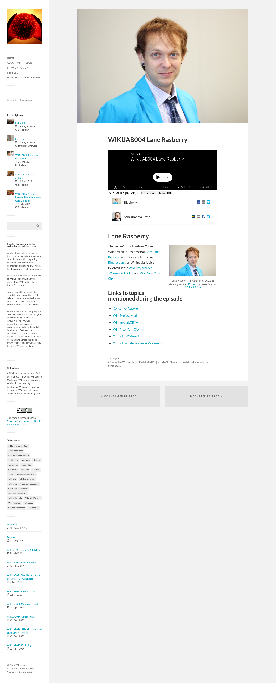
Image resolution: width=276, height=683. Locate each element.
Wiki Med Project (150, 362)
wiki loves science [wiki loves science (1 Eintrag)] (26, 479)
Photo (191, 284)
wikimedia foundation (196, 362)
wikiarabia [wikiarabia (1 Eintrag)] (12, 469)
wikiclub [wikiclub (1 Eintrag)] (36, 469)
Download (148, 192)
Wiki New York (172, 362)
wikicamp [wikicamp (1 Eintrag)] (25, 469)
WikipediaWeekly (16, 253)
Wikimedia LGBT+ (121, 273)
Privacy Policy (17, 67)
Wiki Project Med (141, 268)
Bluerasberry (117, 262)
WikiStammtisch (15, 275)
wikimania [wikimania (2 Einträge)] (12, 484)
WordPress (28, 668)
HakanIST (20, 123)
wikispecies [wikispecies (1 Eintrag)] (33, 507)
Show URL (164, 192)
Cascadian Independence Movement (137, 343)
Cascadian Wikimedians (123, 362)
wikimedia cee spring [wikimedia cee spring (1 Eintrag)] (30, 484)
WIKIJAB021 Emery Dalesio (21, 591)
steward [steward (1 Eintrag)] (36, 460)
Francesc (19, 139)
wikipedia (115, 365)
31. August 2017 (117, 358)
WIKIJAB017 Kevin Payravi (21, 645)
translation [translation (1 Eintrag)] (13, 465)
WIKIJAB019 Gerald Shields (21, 616)
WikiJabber (21, 664)
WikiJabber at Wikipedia (24, 77)
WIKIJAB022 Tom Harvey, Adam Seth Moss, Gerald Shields (28, 197)
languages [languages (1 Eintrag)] (25, 460)
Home (11, 57)
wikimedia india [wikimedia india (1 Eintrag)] (15, 498)
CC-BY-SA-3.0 (193, 287)
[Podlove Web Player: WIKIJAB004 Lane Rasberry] (162, 170)
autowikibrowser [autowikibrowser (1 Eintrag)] (15, 450)
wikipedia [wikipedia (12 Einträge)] (28, 503)
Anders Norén (26, 672)
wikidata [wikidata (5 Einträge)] (12, 479)
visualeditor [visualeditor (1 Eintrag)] (26, 465)
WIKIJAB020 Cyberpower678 (22, 604)
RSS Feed (12, 72)
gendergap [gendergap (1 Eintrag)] (13, 460)
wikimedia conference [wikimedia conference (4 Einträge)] (17, 488)
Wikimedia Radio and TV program (24, 311)
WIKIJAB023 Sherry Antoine (21, 562)
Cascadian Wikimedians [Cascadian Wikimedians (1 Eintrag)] (18, 455)
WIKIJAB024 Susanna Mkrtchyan (24, 549)
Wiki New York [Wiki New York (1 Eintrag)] (14, 503)
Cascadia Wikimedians (128, 336)
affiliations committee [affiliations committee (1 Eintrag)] (17, 446)
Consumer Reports (126, 308)
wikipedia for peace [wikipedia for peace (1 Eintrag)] (16, 507)
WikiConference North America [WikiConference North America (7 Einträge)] (21, 474)
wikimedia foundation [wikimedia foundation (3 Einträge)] (17, 493)
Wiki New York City (126, 329)
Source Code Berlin (16, 292)
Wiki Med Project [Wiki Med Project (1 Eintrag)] (32, 498)
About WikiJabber (19, 62)
